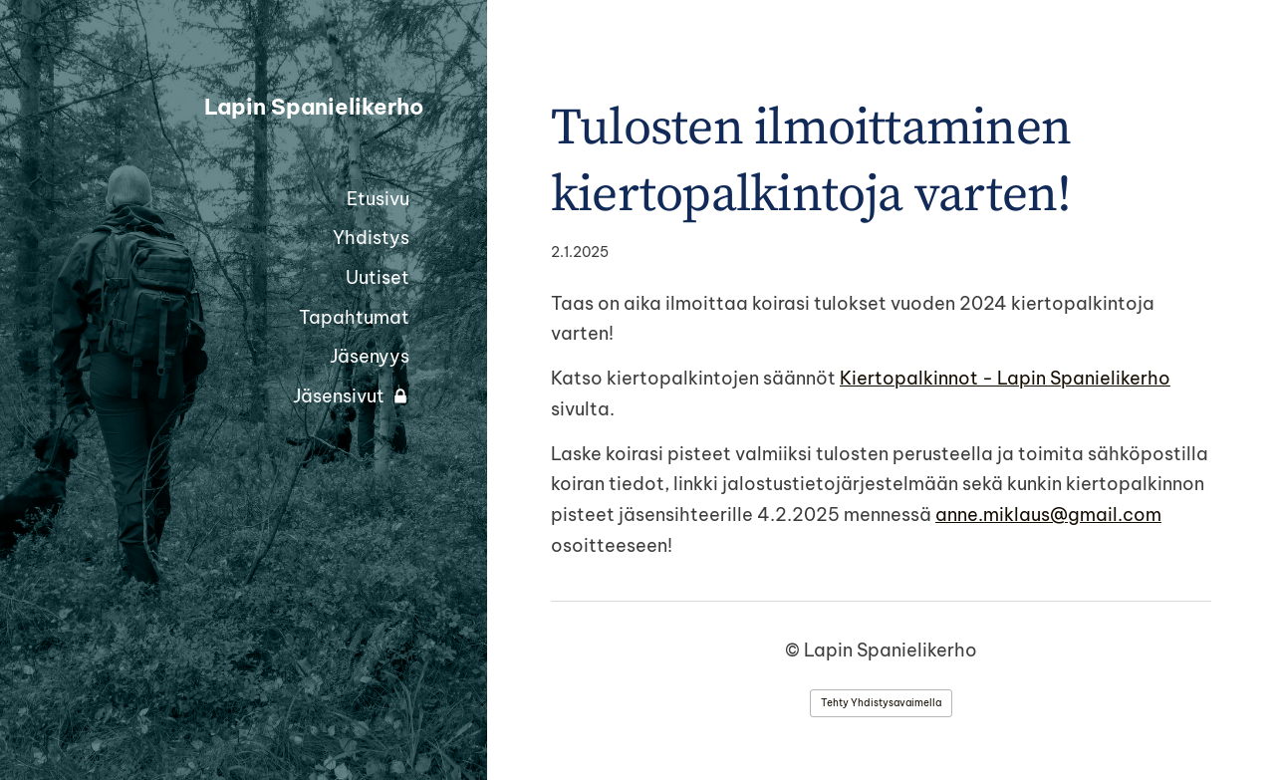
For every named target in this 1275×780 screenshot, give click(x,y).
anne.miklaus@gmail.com (1048, 514)
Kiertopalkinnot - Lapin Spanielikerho (1005, 378)
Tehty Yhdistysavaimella (881, 702)
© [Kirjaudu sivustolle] (794, 650)
